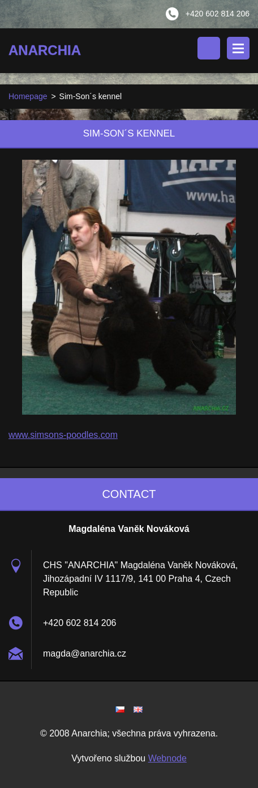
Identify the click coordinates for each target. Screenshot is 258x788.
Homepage (28, 96)
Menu (238, 48)
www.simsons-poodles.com (63, 435)
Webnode (167, 758)
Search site (208, 48)
